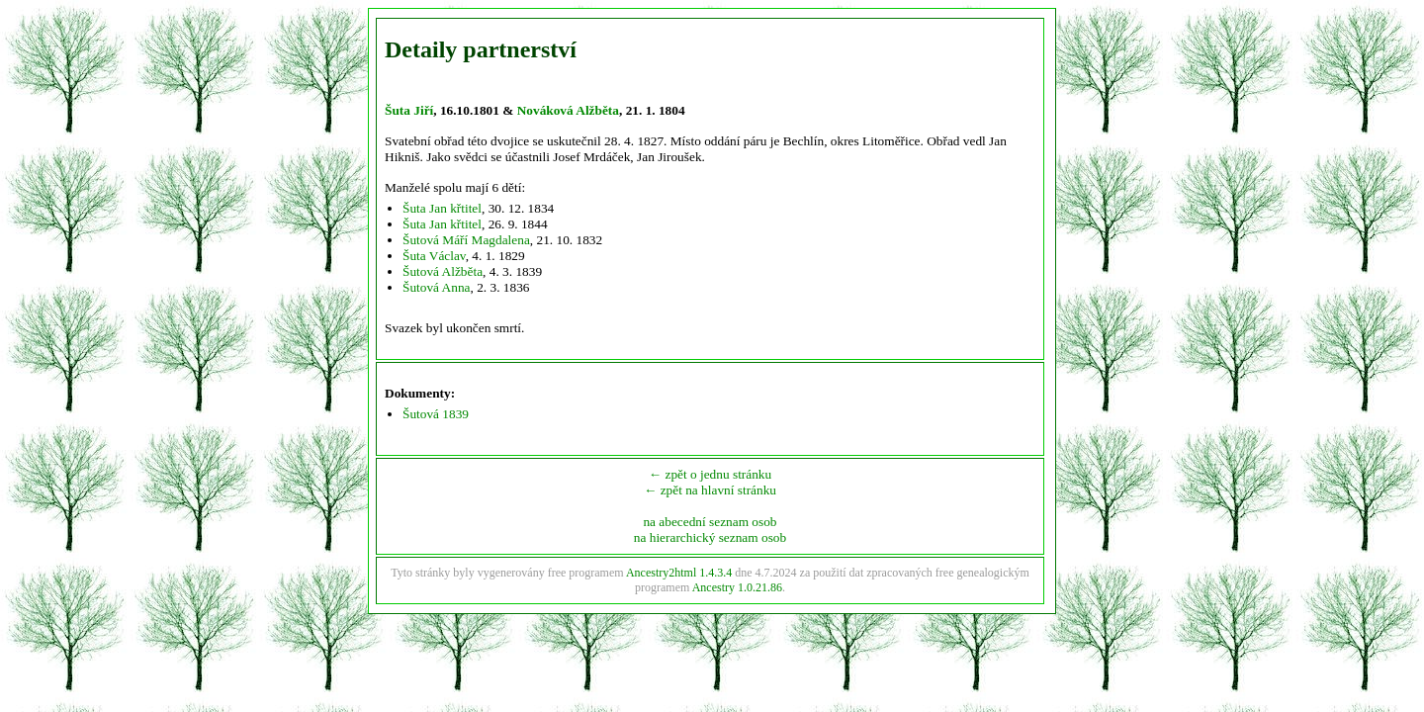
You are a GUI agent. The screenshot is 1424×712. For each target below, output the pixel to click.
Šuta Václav (434, 255)
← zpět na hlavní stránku (710, 490)
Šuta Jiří (409, 110)
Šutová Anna (436, 287)
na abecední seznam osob (709, 521)
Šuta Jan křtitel (442, 208)
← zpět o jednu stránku (710, 474)
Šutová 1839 (435, 413)
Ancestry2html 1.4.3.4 (679, 572)
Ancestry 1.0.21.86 (737, 587)
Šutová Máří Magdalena (466, 239)
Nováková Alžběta (568, 110)
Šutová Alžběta (442, 271)
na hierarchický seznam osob (710, 537)
